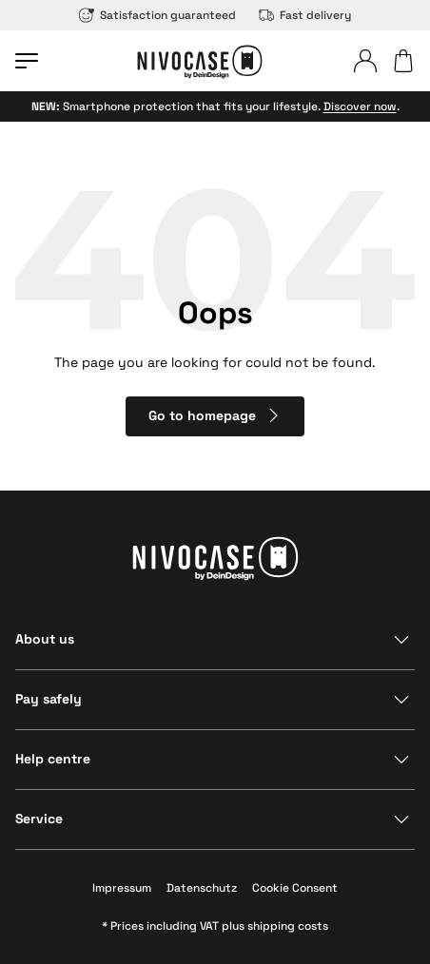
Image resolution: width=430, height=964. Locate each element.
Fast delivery (305, 15)
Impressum (121, 888)
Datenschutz (201, 888)
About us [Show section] (44, 638)
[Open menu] (26, 60)
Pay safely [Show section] (48, 698)
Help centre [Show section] (52, 758)
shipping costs (287, 926)
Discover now (360, 106)
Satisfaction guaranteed (157, 15)
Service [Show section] (39, 818)
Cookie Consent (295, 888)
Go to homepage (215, 415)
